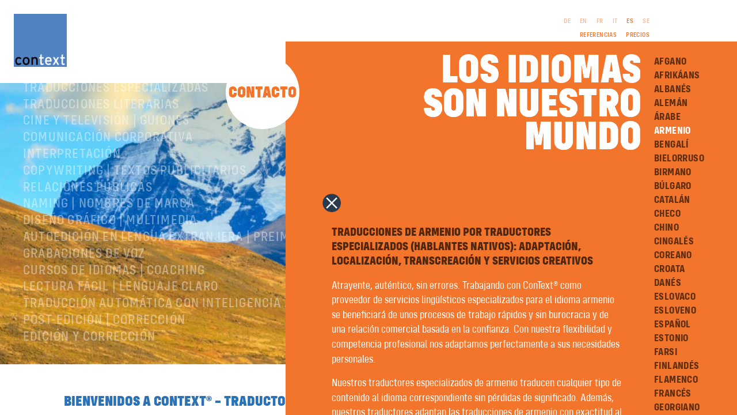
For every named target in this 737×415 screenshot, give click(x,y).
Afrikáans (677, 75)
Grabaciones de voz (84, 286)
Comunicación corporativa (108, 170)
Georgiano (677, 407)
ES (629, 21)
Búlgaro (673, 186)
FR (600, 21)
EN (583, 21)
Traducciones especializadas (115, 120)
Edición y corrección (89, 369)
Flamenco (676, 380)
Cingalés (674, 241)
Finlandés (677, 366)
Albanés (673, 89)
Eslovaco (675, 297)
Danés (667, 283)
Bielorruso (679, 158)
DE (567, 21)
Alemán (670, 103)
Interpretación (72, 187)
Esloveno (675, 310)
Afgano (670, 61)
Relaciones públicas (88, 220)
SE (646, 21)
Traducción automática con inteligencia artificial (185, 336)
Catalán (672, 200)
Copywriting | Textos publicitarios (134, 203)
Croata (669, 269)
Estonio (671, 338)
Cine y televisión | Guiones (106, 153)
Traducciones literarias (101, 137)
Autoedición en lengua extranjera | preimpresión (181, 270)
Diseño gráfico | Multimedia (110, 253)
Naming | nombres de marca (109, 236)
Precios (637, 35)
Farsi (665, 352)
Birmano (673, 172)
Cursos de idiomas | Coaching (114, 303)
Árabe (667, 117)
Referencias (598, 35)
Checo (667, 214)
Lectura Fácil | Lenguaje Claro (120, 319)
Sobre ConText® (72, 104)
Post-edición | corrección (104, 353)
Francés (673, 393)
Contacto (263, 93)
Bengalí (671, 144)
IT (615, 21)
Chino (666, 227)
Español (672, 324)
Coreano (673, 255)
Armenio (672, 131)
